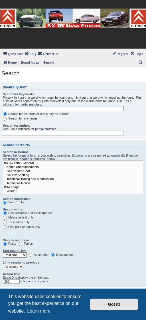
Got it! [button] (114, 304)
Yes (8, 202)
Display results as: (17, 240)
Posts (9, 243)
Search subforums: (17, 198)
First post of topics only (21, 226)
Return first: (12, 274)
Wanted (73, 191)
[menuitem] (30, 53)
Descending (62, 254)
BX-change (73, 187)
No (20, 202)
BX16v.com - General (73, 163)
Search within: (13, 209)
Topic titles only (16, 222)
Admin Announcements (73, 167)
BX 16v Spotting (73, 175)
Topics (26, 243)
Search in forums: (16, 152)
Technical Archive (73, 183)
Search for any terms (20, 118)
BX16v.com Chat (73, 171)
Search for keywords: (19, 94)
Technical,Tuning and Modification (73, 179)
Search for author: (16, 125)
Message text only (18, 217)
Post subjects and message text (27, 212)
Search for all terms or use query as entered (36, 114)
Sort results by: (14, 250)
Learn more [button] (38, 311)
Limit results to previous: (21, 262)
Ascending (38, 254)
